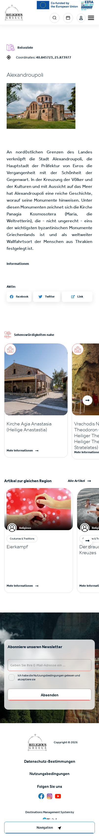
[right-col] (49, 828)
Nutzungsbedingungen (49, 773)
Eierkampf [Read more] (17, 547)
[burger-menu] (91, 18)
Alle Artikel (76, 481)
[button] (87, 400)
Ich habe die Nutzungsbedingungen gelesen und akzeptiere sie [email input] (49, 677)
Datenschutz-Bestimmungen (49, 761)
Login (81, 18)
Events (68, 18)
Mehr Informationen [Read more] (20, 450)
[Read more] (36, 427)
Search (54, 18)
